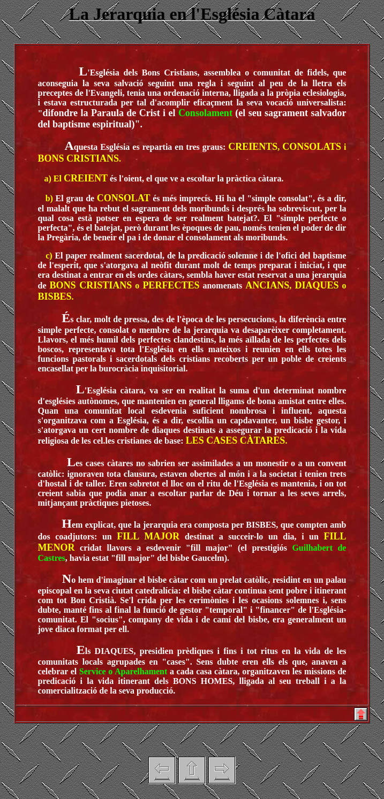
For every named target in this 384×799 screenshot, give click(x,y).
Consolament (205, 113)
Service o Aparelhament (123, 671)
